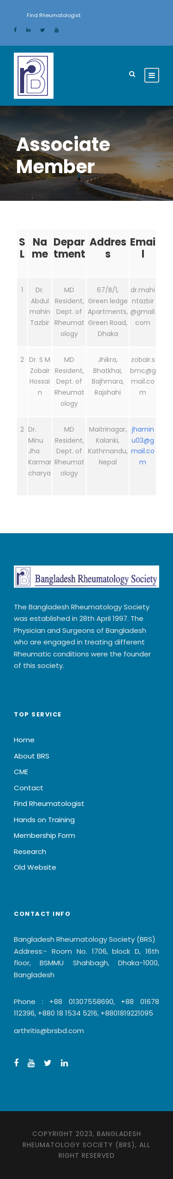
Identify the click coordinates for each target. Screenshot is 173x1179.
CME (21, 771)
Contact (28, 788)
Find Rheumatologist (54, 15)
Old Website (35, 867)
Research (30, 851)
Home (24, 740)
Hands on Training (44, 819)
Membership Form (44, 835)
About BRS (31, 756)
